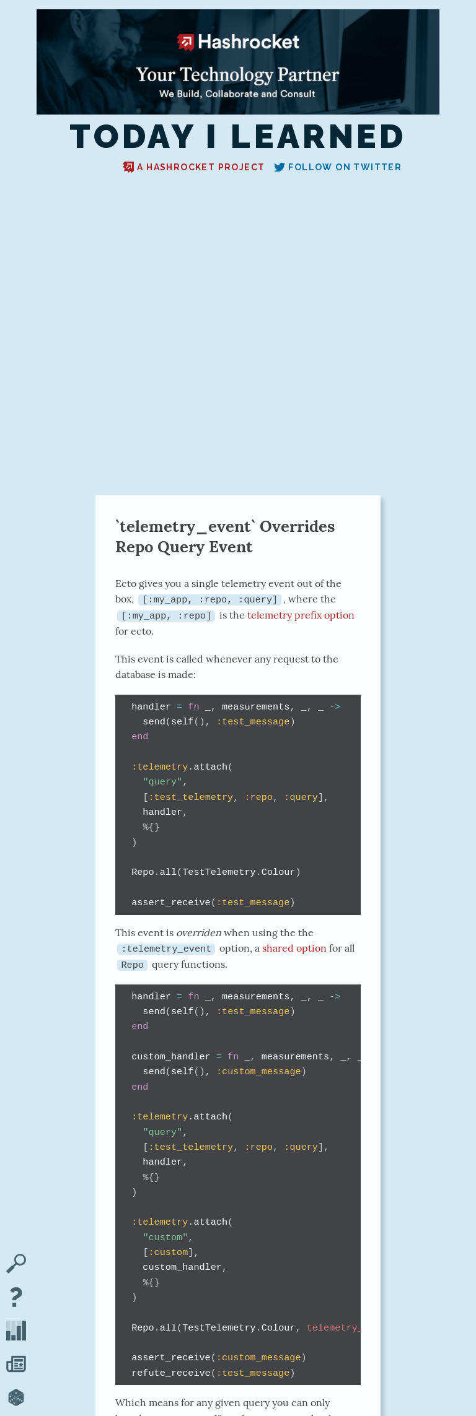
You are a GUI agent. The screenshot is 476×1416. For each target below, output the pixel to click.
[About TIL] (16, 1298)
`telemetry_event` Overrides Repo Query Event (225, 536)
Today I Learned (238, 137)
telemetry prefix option (301, 615)
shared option (294, 948)
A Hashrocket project (194, 167)
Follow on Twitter (338, 167)
